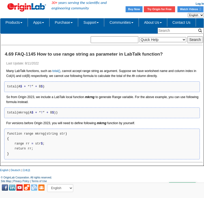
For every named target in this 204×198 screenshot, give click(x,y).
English (4, 170)
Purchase (64, 22)
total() (56, 71)
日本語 (26, 170)
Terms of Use (39, 181)
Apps (38, 22)
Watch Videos (190, 9)
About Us (153, 22)
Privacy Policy (21, 181)
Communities (121, 22)
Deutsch (15, 170)
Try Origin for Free (159, 9)
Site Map (6, 181)
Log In (200, 3)
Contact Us (181, 22)
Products (13, 22)
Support (91, 22)
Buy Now (134, 9)
